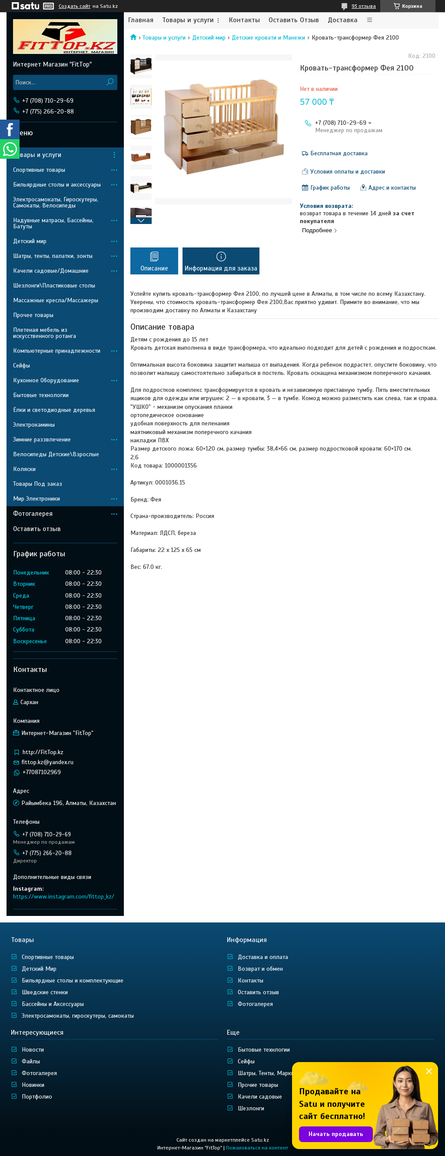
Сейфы (21, 365)
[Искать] (109, 82)
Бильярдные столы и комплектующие (72, 980)
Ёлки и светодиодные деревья (54, 410)
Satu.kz (260, 1140)
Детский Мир (39, 968)
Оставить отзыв (37, 529)
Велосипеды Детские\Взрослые (56, 454)
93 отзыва (364, 6)
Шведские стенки (45, 992)
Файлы (31, 1061)
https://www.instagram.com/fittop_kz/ (63, 896)
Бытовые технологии (41, 395)
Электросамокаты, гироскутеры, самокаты (78, 1015)
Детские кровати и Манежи (268, 37)
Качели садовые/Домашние (51, 270)
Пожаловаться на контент (257, 1148)
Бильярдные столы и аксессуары (57, 184)
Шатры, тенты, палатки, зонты (53, 256)
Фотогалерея (33, 514)
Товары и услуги (188, 20)
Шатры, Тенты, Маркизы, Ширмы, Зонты (290, 1073)
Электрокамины (34, 424)
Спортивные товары (39, 170)
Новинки (33, 1085)
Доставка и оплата (263, 957)
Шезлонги (251, 1108)
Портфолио (37, 1096)
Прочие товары (258, 1085)
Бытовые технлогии (264, 1049)
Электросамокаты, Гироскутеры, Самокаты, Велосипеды (55, 202)
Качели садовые (260, 1096)
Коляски (24, 469)
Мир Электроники (36, 498)
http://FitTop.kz (43, 752)
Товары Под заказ (37, 484)
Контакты (244, 20)
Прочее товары (33, 315)
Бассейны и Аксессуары (53, 1004)
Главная (140, 20)
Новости (33, 1049)
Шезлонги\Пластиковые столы (54, 285)
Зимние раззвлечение (42, 439)
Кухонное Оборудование (46, 380)
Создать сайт (74, 6)
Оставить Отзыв (294, 20)
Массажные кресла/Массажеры (55, 300)
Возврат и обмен (260, 968)
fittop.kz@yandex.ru (47, 762)
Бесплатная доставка (339, 153)
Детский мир (209, 37)
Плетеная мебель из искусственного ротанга (44, 333)
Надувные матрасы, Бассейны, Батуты (53, 223)
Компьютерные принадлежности (56, 350)
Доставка (343, 20)
